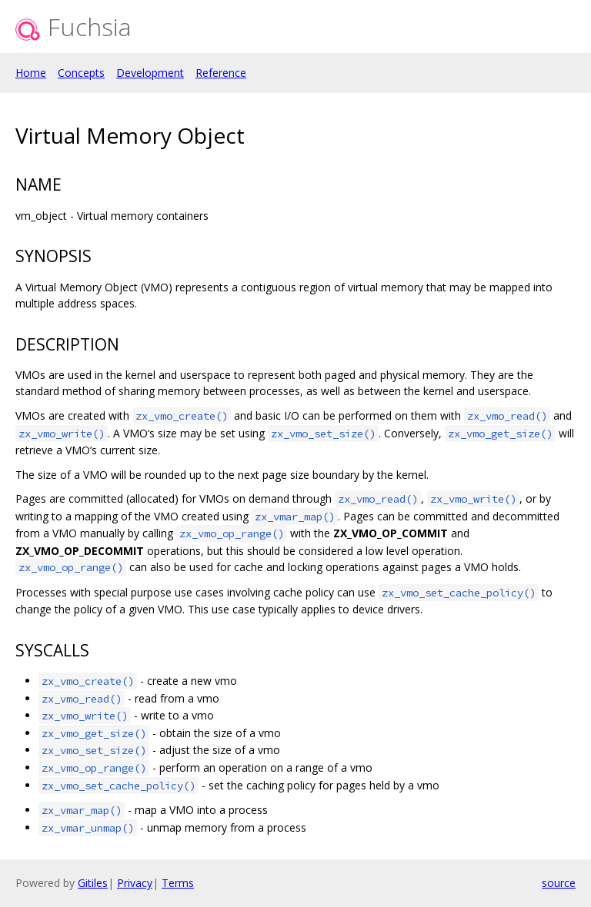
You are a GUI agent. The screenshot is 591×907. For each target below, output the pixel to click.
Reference (220, 72)
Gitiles (93, 882)
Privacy (134, 882)
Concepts (81, 72)
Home (30, 72)
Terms (178, 882)
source (559, 882)
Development (150, 72)
